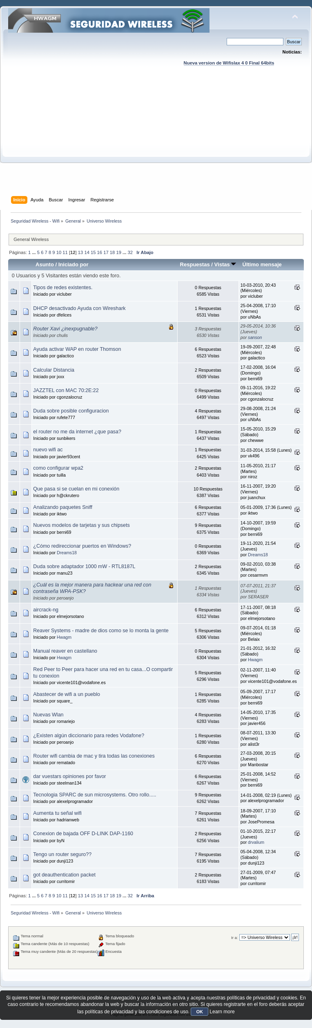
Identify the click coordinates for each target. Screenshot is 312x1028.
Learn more (221, 1012)
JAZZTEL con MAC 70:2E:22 (65, 390)
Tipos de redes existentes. (62, 287)
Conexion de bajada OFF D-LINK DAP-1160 (83, 833)
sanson (255, 337)
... (34, 252)
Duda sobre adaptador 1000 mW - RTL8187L (84, 566)
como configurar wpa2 (58, 468)
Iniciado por (73, 264)
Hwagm (64, 637)
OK (199, 1011)
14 (86, 252)
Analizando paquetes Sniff (62, 507)
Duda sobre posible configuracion (71, 411)
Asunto (45, 264)
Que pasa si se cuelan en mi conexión (76, 489)
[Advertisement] (156, 139)
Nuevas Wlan (48, 715)
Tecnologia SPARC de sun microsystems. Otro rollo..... (94, 795)
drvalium (256, 842)
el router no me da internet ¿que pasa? (77, 432)
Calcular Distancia (53, 370)
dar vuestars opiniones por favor (69, 776)
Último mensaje (261, 264)
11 (64, 252)
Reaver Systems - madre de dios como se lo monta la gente (100, 630)
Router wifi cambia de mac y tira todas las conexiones (93, 756)
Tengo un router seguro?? (62, 854)
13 (80, 252)
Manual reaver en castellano (65, 651)
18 (112, 252)
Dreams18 (67, 552)
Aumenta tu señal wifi (57, 813)
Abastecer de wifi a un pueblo (66, 694)
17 (105, 252)
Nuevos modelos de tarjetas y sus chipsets (81, 525)
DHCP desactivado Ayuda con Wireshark (79, 308)
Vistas (225, 264)
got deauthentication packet (64, 875)
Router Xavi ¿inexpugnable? (65, 329)
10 (58, 252)
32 (130, 252)
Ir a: (234, 937)
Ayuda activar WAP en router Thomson (77, 349)
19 (118, 252)
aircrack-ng (45, 610)
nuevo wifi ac (47, 450)
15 (93, 252)
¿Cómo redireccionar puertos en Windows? (82, 546)
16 (99, 252)
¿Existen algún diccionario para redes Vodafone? (88, 735)
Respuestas (195, 264)
